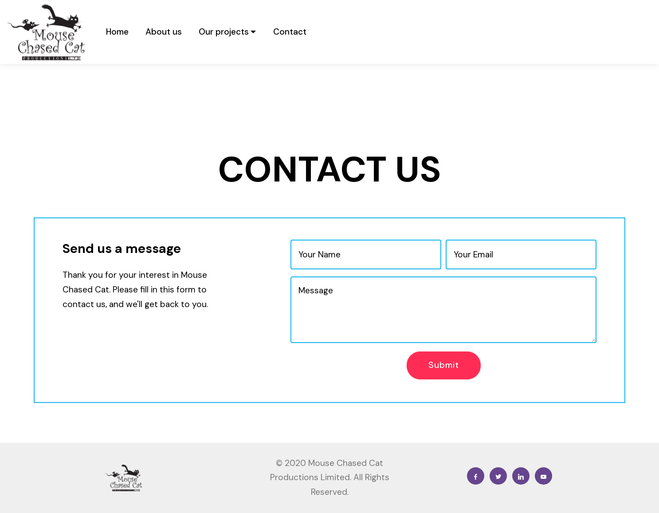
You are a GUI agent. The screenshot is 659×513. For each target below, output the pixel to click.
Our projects (224, 31)
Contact (289, 31)
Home (117, 31)
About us (163, 31)
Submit (443, 365)
